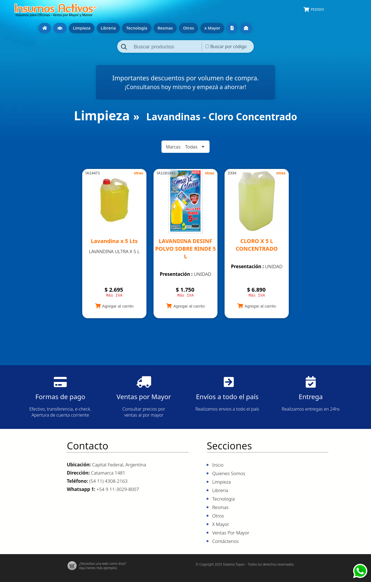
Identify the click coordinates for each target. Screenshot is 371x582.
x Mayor (212, 28)
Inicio (44, 28)
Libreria (108, 28)
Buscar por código (228, 46)
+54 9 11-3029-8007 (117, 490)
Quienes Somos (60, 28)
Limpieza (81, 28)
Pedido (317, 9)
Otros (188, 28)
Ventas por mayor (232, 28)
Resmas (165, 28)
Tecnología (136, 28)
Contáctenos (246, 28)
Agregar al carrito (118, 307)
